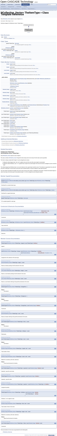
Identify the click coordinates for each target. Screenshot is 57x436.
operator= (12, 108)
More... (22, 18)
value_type (17, 43)
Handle (38, 78)
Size (11, 92)
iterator (16, 50)
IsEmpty (11, 101)
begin (11, 64)
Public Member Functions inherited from (14, 136)
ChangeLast (12, 125)
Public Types (47, 10)
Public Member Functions (53, 10)
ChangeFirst (12, 122)
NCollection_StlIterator (10, 47)
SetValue (11, 132)
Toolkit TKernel (23, 8)
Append (11, 111)
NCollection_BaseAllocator (45, 78)
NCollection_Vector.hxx (7, 432)
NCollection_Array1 (13, 157)
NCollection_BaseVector (22, 136)
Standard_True (46, 104)
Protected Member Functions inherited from (14, 143)
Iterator (5, 37)
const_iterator (17, 57)
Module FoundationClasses (15, 8)
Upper (11, 98)
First (11, 120)
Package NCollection (31, 8)
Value (11, 117)
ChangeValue (12, 129)
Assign (11, 104)
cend (11, 73)
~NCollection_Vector (14, 86)
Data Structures (42, 10)
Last (11, 123)
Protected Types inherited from (12, 141)
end (10, 67)
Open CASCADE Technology (5, 8)
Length (11, 89)
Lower (11, 95)
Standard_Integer (23, 78)
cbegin (11, 70)
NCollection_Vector (6, 18)
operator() (12, 114)
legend (29, 32)
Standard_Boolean (5, 101)
